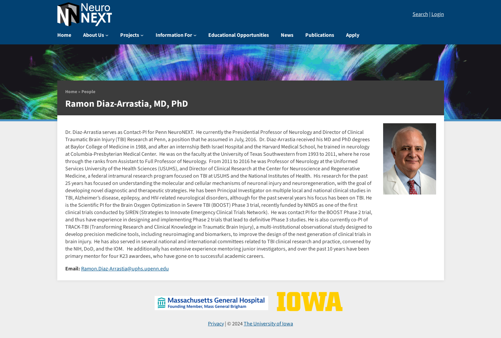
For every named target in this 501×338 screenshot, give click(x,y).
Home (71, 91)
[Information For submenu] (195, 35)
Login (437, 14)
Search (420, 14)
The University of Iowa (268, 323)
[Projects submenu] (142, 35)
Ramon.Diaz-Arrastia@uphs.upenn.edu (125, 268)
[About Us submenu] (107, 35)
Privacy (216, 323)
